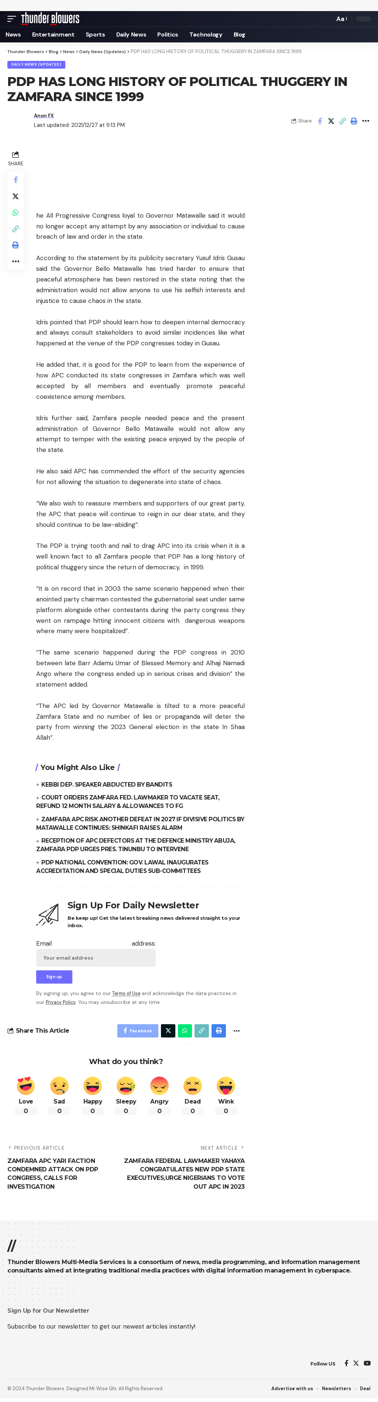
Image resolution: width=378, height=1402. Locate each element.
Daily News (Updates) (37, 65)
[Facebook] (346, 1367)
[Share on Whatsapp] (16, 217)
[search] (327, 19)
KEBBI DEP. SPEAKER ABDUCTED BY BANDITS (109, 785)
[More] (365, 122)
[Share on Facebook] (320, 122)
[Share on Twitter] (331, 122)
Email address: (96, 953)
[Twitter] (356, 1367)
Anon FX (45, 116)
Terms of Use (127, 995)
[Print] (354, 122)
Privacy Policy (62, 1004)
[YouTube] (367, 1367)
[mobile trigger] (13, 19)
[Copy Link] (342, 122)
